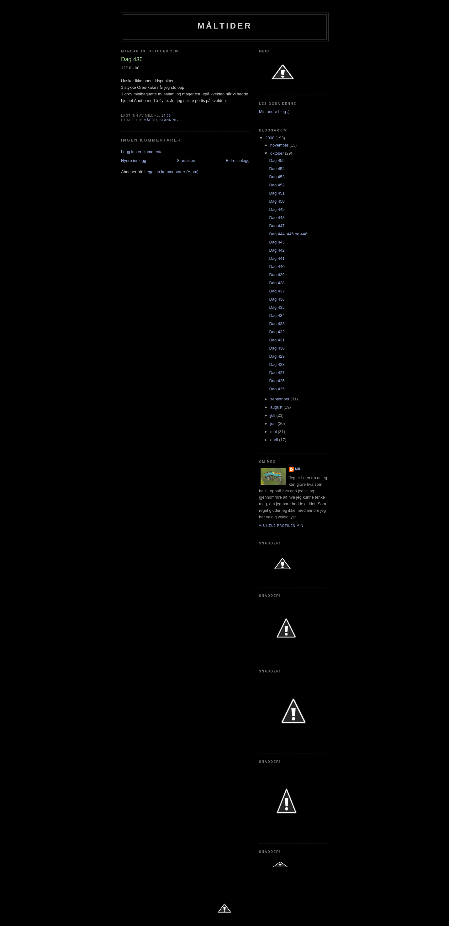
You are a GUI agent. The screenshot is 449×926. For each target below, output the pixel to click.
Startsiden (186, 160)
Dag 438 (276, 283)
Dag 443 (276, 242)
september (280, 399)
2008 (270, 138)
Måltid (150, 120)
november (279, 145)
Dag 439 (276, 274)
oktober (277, 153)
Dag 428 (276, 364)
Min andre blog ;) (274, 111)
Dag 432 (276, 331)
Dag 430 (276, 348)
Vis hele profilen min (281, 525)
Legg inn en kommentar (142, 151)
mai (274, 431)
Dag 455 (276, 160)
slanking (169, 120)
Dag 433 (276, 323)
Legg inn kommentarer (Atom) (171, 171)
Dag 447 (276, 225)
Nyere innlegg (133, 160)
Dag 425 (276, 389)
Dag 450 (276, 201)
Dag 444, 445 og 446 (288, 234)
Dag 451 (276, 193)
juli (273, 415)
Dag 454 (276, 168)
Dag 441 (276, 258)
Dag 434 (276, 315)
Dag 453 (276, 176)
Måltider (225, 25)
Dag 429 (276, 356)
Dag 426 (276, 380)
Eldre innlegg (238, 160)
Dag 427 (276, 372)
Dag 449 (276, 209)
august (277, 407)
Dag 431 (276, 340)
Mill (299, 469)
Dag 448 (276, 217)
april (274, 439)
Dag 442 (276, 250)
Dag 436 (276, 299)
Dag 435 (276, 307)
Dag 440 (276, 266)
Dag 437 (276, 291)
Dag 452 (276, 185)
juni (274, 423)
